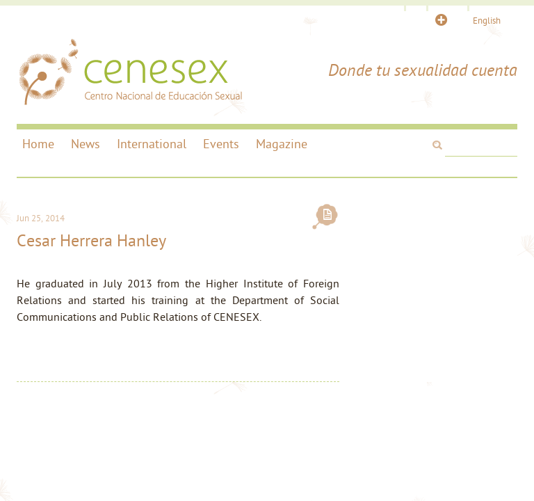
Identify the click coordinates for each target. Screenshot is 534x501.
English (487, 21)
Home (38, 145)
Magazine (281, 145)
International (151, 145)
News (85, 145)
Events (221, 145)
